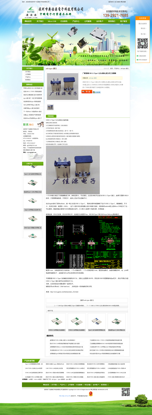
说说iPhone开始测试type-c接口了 (32, 118)
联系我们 (111, 21)
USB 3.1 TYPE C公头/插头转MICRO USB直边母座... (105, 305)
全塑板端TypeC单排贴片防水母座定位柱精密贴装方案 (65, 353)
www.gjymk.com (31, 152)
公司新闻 (87, 21)
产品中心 (75, 21)
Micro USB (52, 21)
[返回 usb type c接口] (87, 300)
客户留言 (123, 21)
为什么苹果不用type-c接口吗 (31, 105)
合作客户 (99, 21)
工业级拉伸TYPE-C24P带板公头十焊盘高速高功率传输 (105, 347)
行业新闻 (79, 385)
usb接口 (31, 379)
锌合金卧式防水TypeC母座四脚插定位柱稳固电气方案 (105, 353)
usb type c (54, 379)
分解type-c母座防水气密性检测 (32, 115)
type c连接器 (61, 379)
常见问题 (88, 385)
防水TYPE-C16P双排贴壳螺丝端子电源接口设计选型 (65, 343)
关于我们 (40, 21)
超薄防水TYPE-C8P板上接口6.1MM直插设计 (62, 340)
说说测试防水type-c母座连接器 (32, 101)
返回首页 (111, 2)
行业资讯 (63, 21)
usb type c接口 (125, 68)
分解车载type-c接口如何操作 (31, 108)
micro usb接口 (38, 379)
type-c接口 (69, 379)
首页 (111, 68)
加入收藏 (117, 2)
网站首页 (28, 21)
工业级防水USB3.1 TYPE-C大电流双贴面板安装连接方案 (106, 340)
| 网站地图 (123, 2)
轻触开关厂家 (47, 379)
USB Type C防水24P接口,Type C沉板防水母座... (71, 305)
